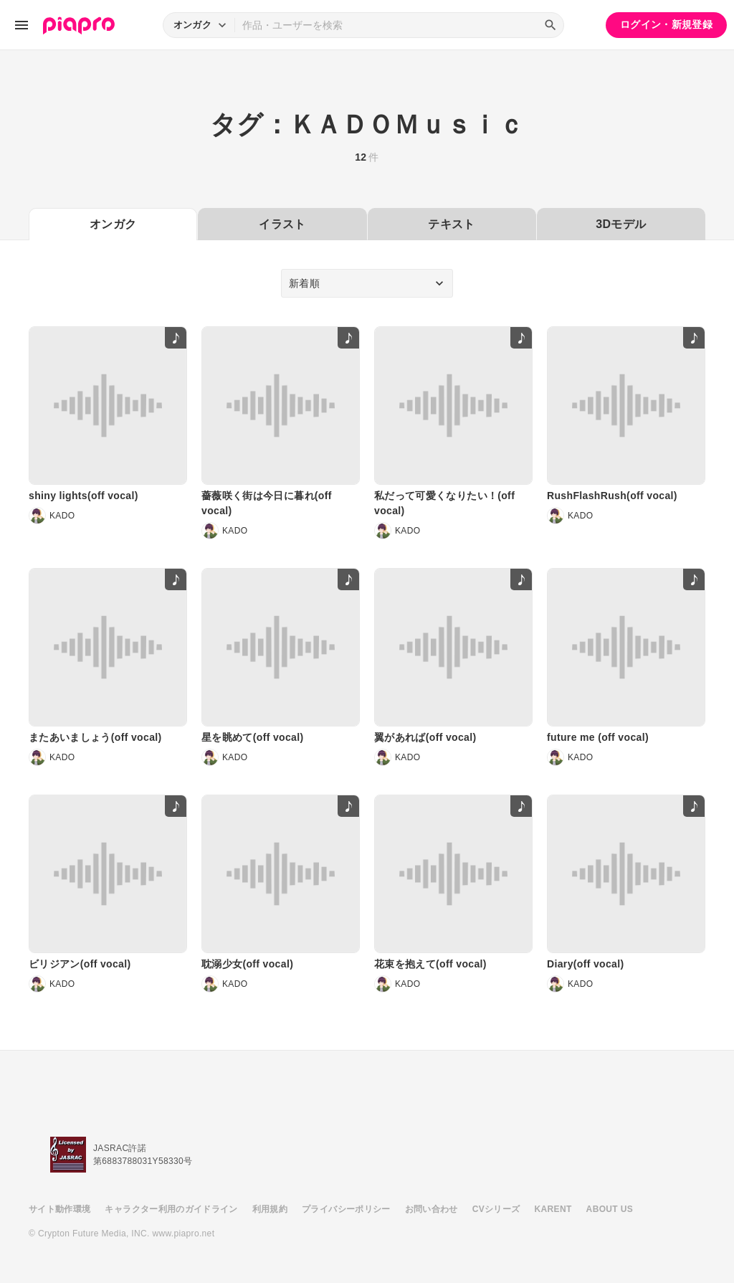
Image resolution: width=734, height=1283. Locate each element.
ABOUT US (609, 1209)
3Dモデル (621, 224)
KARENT (553, 1209)
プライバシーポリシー (346, 1209)
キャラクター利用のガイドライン (171, 1209)
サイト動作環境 (59, 1209)
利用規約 (269, 1209)
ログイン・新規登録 (666, 24)
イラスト (282, 224)
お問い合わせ (431, 1209)
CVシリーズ (496, 1209)
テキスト (451, 224)
